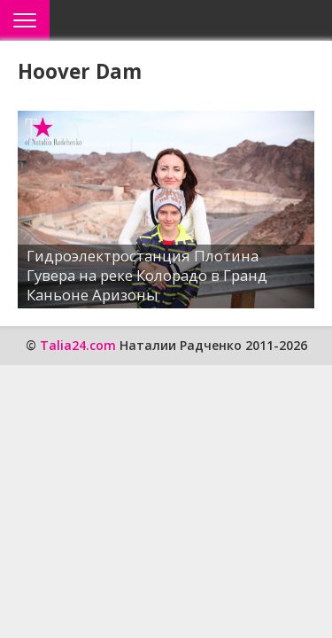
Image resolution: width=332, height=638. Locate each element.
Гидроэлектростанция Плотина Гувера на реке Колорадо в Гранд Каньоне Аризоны (147, 275)
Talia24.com (78, 345)
